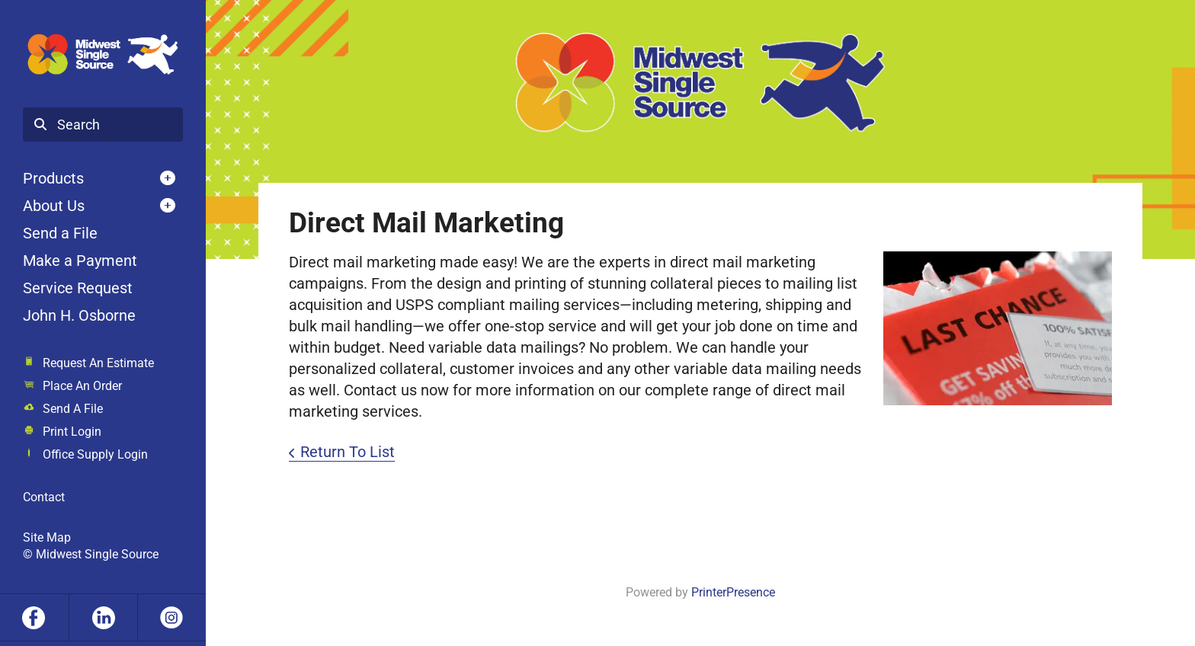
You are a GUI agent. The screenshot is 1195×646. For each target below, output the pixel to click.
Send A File (73, 408)
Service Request (78, 288)
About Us (54, 206)
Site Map (47, 537)
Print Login (72, 431)
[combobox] (103, 124)
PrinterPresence (733, 592)
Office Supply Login (95, 454)
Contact (44, 497)
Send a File (60, 233)
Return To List (347, 452)
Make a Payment (80, 260)
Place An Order (82, 386)
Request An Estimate (98, 363)
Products (53, 178)
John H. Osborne (79, 315)
